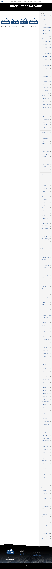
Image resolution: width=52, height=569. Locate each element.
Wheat (43, 374)
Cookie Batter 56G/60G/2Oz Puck (46, 63)
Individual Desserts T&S (46, 107)
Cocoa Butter (43, 140)
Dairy (41, 173)
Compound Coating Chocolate (45, 146)
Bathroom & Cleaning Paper (46, 509)
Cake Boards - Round (44, 498)
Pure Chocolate (44, 166)
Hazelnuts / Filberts (45, 446)
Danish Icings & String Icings (46, 379)
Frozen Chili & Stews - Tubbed (46, 265)
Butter (42, 174)
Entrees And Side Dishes (45, 262)
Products (19, 1)
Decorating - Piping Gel (46, 236)
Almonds (44, 441)
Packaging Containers (45, 527)
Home (12, 1)
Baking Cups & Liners (45, 493)
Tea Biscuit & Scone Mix (46, 438)
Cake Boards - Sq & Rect (46, 503)
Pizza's (43, 84)
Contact (39, 1)
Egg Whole (44, 202)
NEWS (31, 1)
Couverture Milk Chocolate (45, 153)
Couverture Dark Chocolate (46, 151)
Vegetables (43, 304)
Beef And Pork (44, 278)
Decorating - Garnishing (45, 228)
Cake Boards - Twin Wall (46, 506)
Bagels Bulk (44, 19)
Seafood (44, 283)
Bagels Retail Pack (45, 21)
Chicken (44, 280)
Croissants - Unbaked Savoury (46, 73)
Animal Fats (44, 404)
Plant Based (44, 281)
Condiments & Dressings (45, 256)
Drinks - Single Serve (45, 252)
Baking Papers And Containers (45, 492)
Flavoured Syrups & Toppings (46, 339)
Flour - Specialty (45, 362)
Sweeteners (44, 469)
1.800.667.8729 (35, 554)
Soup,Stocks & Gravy (45, 299)
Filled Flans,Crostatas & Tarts (46, 104)
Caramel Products (44, 322)
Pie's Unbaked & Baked (45, 112)
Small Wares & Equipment (45, 535)
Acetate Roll (44, 490)
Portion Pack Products (45, 275)
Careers (35, 1)
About (15, 1)
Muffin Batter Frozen (45, 76)
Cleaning (43, 508)
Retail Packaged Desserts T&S (46, 119)
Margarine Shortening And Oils (45, 401)
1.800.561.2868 (22, 553)
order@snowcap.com (22, 554)
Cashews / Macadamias (46, 443)
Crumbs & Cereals (45, 347)
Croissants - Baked (45, 68)
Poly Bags (44, 530)
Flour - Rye (44, 359)
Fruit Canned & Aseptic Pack (46, 393)
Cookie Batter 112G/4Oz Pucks (47, 56)
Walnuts (44, 458)
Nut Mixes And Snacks (45, 449)
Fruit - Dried (44, 387)
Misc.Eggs (44, 205)
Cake (42, 38)
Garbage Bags (44, 511)
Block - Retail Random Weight (46, 179)
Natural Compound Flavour (46, 342)
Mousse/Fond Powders (45, 333)
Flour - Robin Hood (45, 356)
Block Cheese (44, 180)
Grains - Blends (44, 368)
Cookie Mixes (44, 430)
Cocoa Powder (43, 143)
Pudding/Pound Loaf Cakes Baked (45, 114)
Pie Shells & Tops (45, 127)
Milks (42, 207)
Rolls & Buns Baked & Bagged (46, 30)
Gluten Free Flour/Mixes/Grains (47, 315)
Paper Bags (44, 528)
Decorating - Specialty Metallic (46, 238)
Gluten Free (41, 309)
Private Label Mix (45, 435)
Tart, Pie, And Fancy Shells (45, 124)
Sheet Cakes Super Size (46, 44)
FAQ (28, 1)
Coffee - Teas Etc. (45, 251)
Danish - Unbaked (45, 101)
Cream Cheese (44, 185)
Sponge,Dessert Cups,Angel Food (46, 50)
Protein (43, 277)
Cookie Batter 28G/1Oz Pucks (46, 59)
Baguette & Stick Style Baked (46, 22)
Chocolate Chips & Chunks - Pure (46, 132)
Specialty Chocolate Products (45, 169)
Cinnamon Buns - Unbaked (46, 98)
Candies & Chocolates (45, 223)
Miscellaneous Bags (45, 525)
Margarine (44, 413)
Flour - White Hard (45, 364)
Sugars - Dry (44, 468)
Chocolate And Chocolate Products (44, 131)
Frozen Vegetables (44, 270)
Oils (43, 415)
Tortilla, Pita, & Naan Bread (46, 36)
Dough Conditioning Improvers (46, 474)
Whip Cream (43, 215)
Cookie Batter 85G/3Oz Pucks (46, 65)
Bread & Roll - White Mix (46, 424)
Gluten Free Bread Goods (46, 312)
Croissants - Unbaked (45, 71)
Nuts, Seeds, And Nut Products (45, 440)
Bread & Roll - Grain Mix (46, 421)
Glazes (43, 382)
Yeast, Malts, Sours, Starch (45, 471)
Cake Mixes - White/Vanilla (46, 429)
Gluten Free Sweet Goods (45, 317)
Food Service (41, 248)
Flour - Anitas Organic (45, 350)
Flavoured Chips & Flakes (46, 164)
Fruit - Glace (44, 390)
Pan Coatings (44, 416)
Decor (41, 220)
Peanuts (44, 452)
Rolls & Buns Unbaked (45, 33)
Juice (43, 254)
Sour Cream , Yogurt (44, 212)
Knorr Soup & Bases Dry (46, 294)
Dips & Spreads (44, 259)
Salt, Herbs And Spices (44, 460)
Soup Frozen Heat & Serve (46, 297)
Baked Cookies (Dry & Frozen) (46, 53)
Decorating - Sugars (44, 241)
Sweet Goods (43, 95)
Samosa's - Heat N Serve (46, 87)
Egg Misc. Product (45, 199)
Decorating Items (45, 246)
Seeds (43, 455)
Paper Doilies (43, 516)
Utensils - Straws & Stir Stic (46, 533)
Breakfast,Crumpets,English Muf (47, 27)
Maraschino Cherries (45, 399)
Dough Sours (44, 477)
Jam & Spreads (44, 331)
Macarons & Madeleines (46, 110)
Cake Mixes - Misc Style (46, 427)
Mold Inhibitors (45, 482)
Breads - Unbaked (45, 24)
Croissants (43, 67)
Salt (43, 463)
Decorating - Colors (44, 225)
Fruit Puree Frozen (45, 396)
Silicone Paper (44, 496)
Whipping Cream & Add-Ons (46, 218)
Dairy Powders (44, 208)
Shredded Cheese (45, 191)
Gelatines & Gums (45, 480)
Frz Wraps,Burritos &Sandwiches (47, 81)
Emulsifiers (44, 479)
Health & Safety (45, 514)
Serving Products (44, 519)
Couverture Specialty (44, 156)
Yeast (43, 485)
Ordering (24, 1)
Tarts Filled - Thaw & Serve (46, 122)
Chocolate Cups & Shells (46, 138)
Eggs (42, 196)
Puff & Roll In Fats (45, 418)
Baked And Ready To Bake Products (8, 13)
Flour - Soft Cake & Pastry (46, 361)
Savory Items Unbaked (45, 90)
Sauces (42, 288)
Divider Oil (44, 407)
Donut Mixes (44, 432)
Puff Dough (44, 116)
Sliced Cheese (44, 194)
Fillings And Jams (44, 325)
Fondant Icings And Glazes (45, 376)
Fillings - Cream (45, 328)
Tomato (44, 302)
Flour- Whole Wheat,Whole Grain (45, 366)
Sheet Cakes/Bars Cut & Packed (47, 47)
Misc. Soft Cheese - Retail (46, 188)
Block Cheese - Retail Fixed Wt (46, 182)
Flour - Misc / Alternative (46, 353)
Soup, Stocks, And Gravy (45, 291)
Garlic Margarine (45, 410)
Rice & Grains (44, 286)
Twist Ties (43, 538)
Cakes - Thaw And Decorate (46, 41)
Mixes (42, 420)
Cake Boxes (44, 522)
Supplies (41, 487)
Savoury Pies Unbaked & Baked (47, 93)
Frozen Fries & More (44, 267)
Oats (43, 371)
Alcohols (44, 336)
